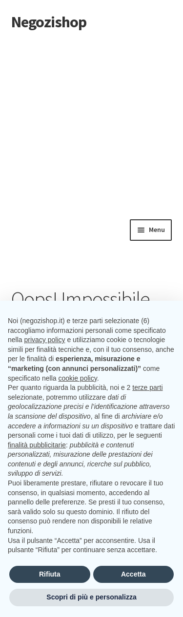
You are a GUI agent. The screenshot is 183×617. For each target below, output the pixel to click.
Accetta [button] (133, 574)
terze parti (147, 387)
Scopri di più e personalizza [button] (91, 597)
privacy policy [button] (44, 340)
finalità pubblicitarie (37, 445)
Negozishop (48, 22)
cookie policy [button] (78, 378)
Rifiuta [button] (50, 574)
